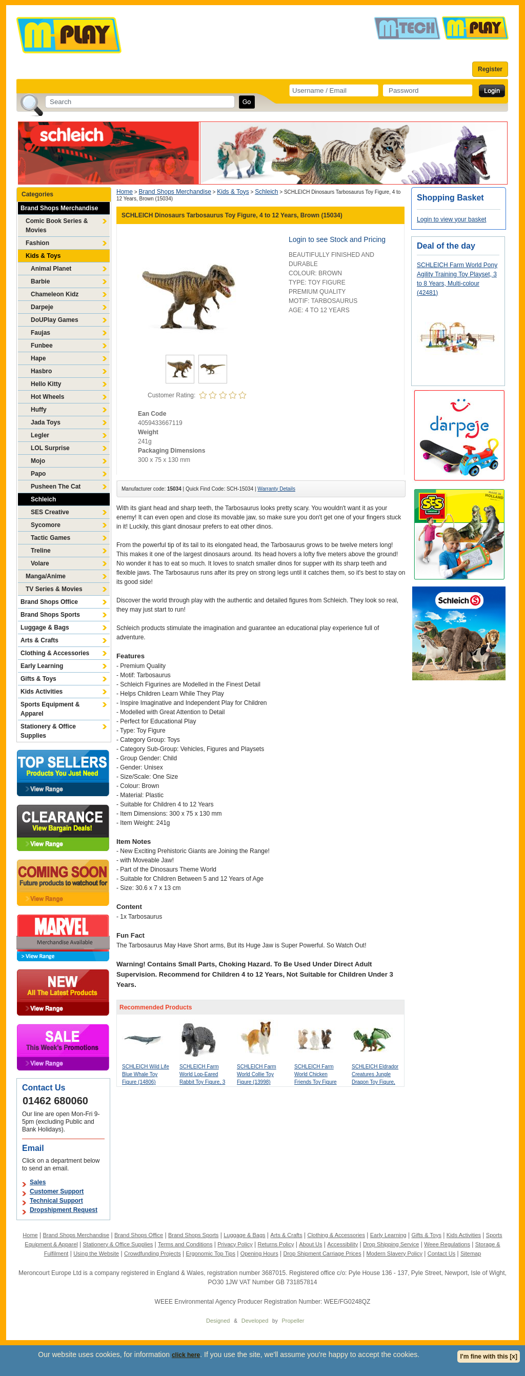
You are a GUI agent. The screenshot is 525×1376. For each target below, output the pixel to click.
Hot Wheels (47, 396)
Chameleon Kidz (54, 294)
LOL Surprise (50, 448)
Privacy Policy (234, 1244)
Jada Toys (45, 422)
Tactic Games (50, 537)
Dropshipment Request (63, 1209)
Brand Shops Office (49, 601)
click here (186, 1355)
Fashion (37, 243)
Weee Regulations (447, 1244)
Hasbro (41, 371)
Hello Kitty (46, 384)
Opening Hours (259, 1253)
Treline (41, 550)
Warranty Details (276, 489)
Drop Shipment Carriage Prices (322, 1253)
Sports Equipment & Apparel (50, 709)
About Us (310, 1244)
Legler (40, 435)
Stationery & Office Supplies (48, 731)
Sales (38, 1182)
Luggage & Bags (45, 627)
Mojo (38, 460)
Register (490, 69)
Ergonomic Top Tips (210, 1253)
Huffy (39, 409)
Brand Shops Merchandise (59, 208)
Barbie (40, 281)
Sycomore (45, 525)
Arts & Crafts (39, 640)
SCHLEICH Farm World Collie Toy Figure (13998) (256, 1074)
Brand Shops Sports (50, 614)
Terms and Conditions (185, 1244)
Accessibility (342, 1244)
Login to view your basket (451, 219)
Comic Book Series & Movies (57, 225)
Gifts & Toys (38, 678)
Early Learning (42, 666)
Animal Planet (51, 268)
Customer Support (57, 1191)
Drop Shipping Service (391, 1244)
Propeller (292, 1321)
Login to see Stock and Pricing (337, 239)
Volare (40, 563)
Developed (255, 1321)
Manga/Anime (46, 576)
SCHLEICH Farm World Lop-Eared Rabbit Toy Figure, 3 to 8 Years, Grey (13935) (202, 1082)
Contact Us (441, 1253)
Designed (218, 1321)
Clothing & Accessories (55, 653)
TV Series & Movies (54, 589)
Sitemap (470, 1253)
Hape (38, 358)
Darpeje (42, 307)
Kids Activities (42, 691)
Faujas (40, 332)
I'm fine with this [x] (488, 1356)
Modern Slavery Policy (394, 1253)
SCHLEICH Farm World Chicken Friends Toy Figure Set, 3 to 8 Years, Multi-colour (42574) (317, 1082)
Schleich (43, 499)
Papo (38, 473)
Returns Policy (276, 1244)
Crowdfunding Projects (152, 1253)
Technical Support (56, 1200)
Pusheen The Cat (55, 486)
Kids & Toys (43, 255)
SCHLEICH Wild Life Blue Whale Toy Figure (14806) (145, 1074)
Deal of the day (446, 246)
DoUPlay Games (54, 319)
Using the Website (96, 1253)
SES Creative (50, 512)
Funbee (42, 345)
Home (124, 191)
